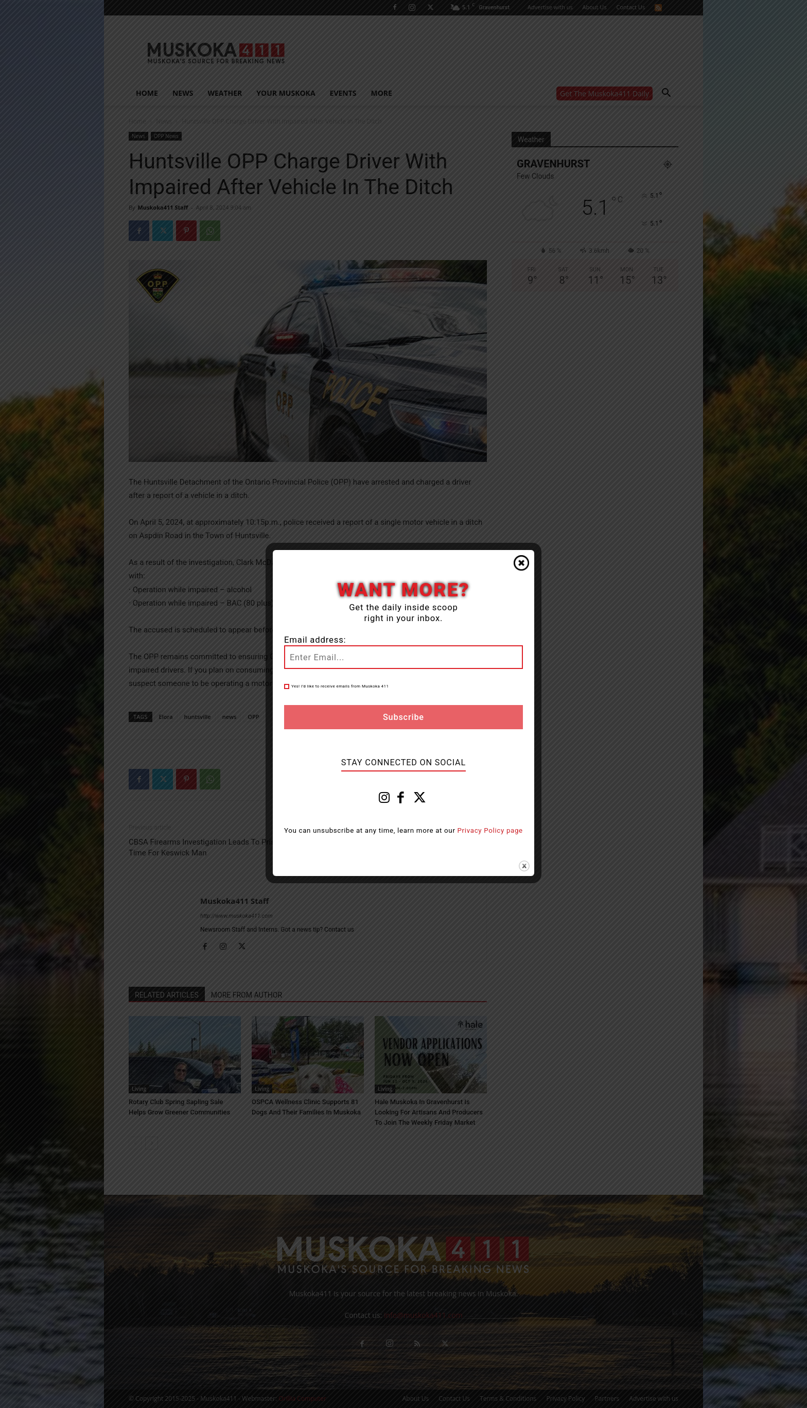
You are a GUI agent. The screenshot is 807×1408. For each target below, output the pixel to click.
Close (521, 563)
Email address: (315, 640)
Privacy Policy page (490, 830)
